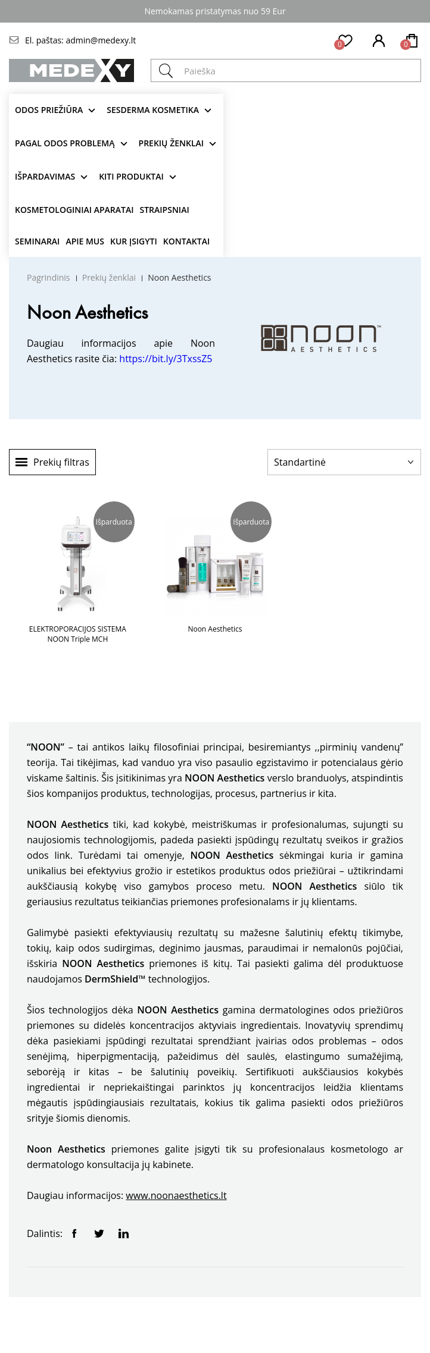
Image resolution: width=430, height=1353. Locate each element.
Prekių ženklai (171, 143)
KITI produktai (131, 176)
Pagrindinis (48, 277)
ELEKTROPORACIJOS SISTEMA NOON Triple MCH (77, 634)
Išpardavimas (45, 176)
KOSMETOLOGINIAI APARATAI (74, 209)
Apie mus (85, 241)
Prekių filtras (61, 462)
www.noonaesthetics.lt (176, 1195)
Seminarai (37, 241)
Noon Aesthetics (179, 277)
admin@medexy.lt (101, 40)
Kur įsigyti (133, 241)
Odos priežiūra (49, 109)
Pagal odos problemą (65, 143)
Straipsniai (164, 209)
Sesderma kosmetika (153, 109)
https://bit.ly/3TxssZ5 (165, 358)
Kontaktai (186, 241)
